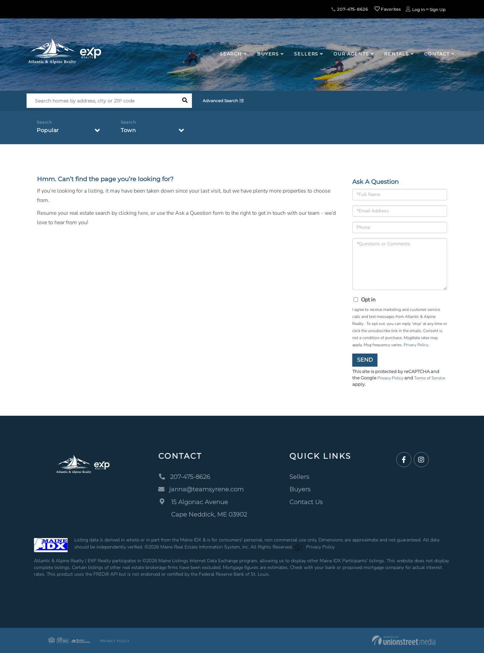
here (143, 213)
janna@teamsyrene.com (201, 489)
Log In (418, 9)
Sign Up (437, 9)
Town (128, 130)
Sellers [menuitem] (306, 53)
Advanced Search (221, 101)
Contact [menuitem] (437, 53)
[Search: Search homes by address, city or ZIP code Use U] (102, 101)
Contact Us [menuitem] (306, 502)
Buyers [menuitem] (268, 53)
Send (365, 360)
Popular (48, 130)
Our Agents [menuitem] (351, 53)
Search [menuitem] (231, 53)
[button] (184, 101)
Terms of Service (431, 378)
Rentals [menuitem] (396, 53)
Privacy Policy (416, 345)
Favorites (387, 9)
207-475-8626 (349, 9)
